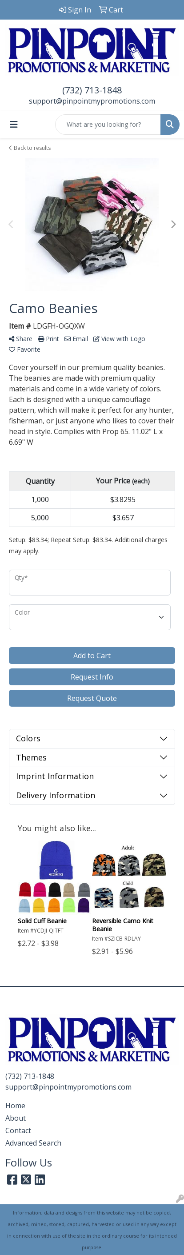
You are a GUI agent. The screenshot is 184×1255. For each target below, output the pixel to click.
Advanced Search (33, 1143)
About (15, 1118)
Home (15, 1105)
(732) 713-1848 (92, 90)
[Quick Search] (108, 124)
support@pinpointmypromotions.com (92, 101)
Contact (18, 1130)
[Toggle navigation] (13, 124)
